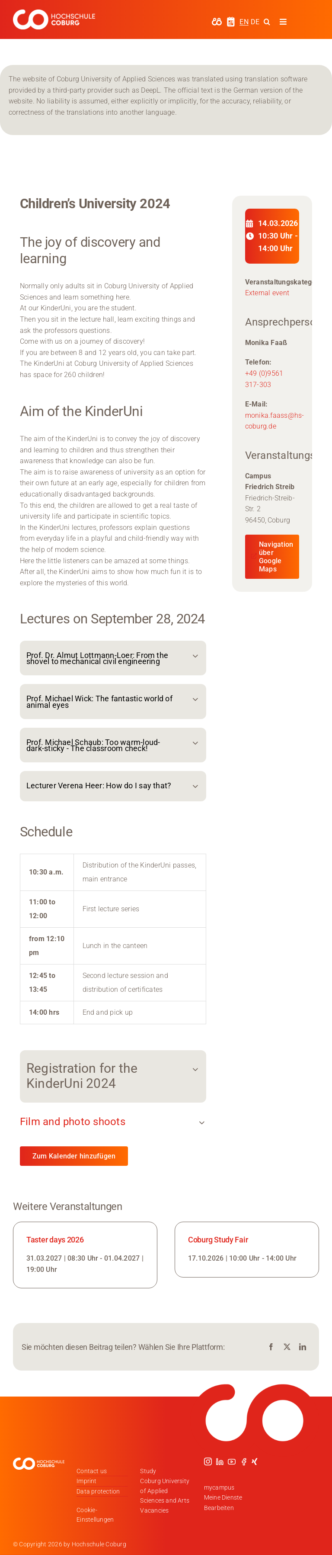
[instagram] (208, 1461)
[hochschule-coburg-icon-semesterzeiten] (231, 20)
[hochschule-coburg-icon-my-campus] (216, 20)
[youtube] (232, 1461)
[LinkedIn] (302, 1347)
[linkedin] (219, 1461)
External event (267, 293)
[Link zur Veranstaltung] (85, 1255)
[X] (287, 1347)
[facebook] (244, 1461)
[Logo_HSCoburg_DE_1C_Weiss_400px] (54, 13)
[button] (113, 658)
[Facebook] (271, 1347)
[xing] (255, 1461)
